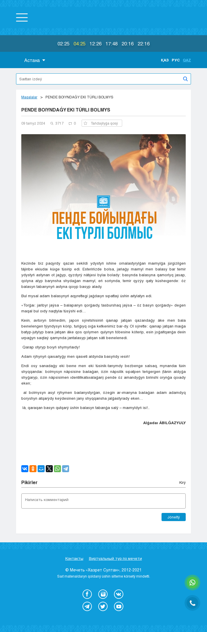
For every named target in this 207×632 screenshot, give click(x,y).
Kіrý (182, 482)
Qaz (187, 60)
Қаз (165, 60)
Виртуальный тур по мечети (115, 558)
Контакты (74, 558)
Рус (176, 60)
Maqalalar (29, 97)
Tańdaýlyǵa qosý (101, 123)
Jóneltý (173, 517)
